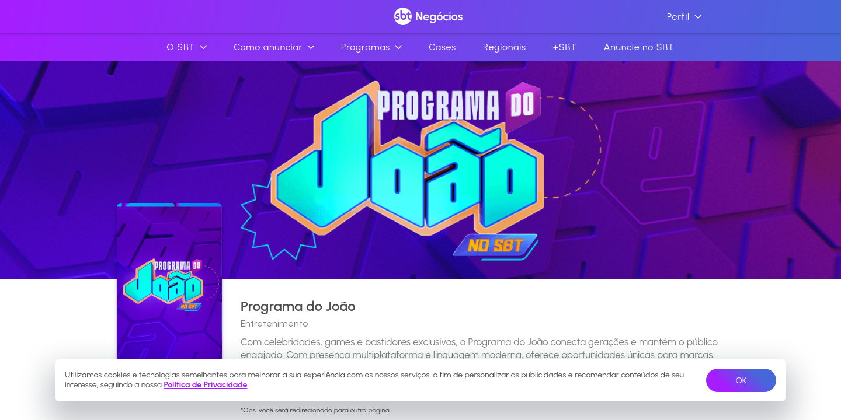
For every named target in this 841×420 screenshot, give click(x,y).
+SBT (565, 46)
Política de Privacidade (205, 385)
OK (741, 381)
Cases (442, 46)
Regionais (504, 46)
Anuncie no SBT (639, 46)
